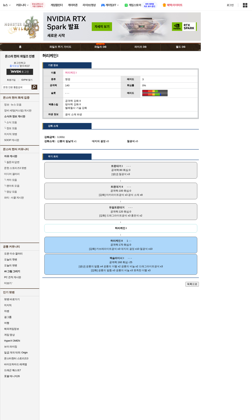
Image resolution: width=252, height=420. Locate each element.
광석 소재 (133, 194)
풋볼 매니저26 (12, 376)
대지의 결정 (127, 248)
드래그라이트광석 (117, 215)
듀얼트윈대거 (116, 207)
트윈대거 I (117, 166)
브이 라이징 (10, 346)
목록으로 (192, 284)
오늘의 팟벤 (10, 265)
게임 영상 (9, 334)
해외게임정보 (11, 329)
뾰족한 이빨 (140, 270)
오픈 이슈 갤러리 (13, 253)
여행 (6, 323)
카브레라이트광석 (106, 248)
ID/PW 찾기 (27, 80)
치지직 (8, 305)
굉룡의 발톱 (93, 266)
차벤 (6, 311)
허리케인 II (116, 240)
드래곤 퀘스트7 (12, 370)
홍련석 (135, 215)
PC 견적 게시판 (12, 277)
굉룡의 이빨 (110, 266)
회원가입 (11, 80)
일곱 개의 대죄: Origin (16, 352)
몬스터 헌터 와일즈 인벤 (20, 56)
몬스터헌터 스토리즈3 (16, 358)
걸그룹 (8, 317)
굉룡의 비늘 (128, 266)
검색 (34, 87)
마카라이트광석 (115, 194)
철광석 (123, 174)
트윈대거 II (117, 186)
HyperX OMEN (12, 340)
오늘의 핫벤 (10, 259)
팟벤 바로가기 (11, 299)
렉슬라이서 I (117, 258)
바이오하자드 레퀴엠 (15, 364)
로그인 (230, 5)
